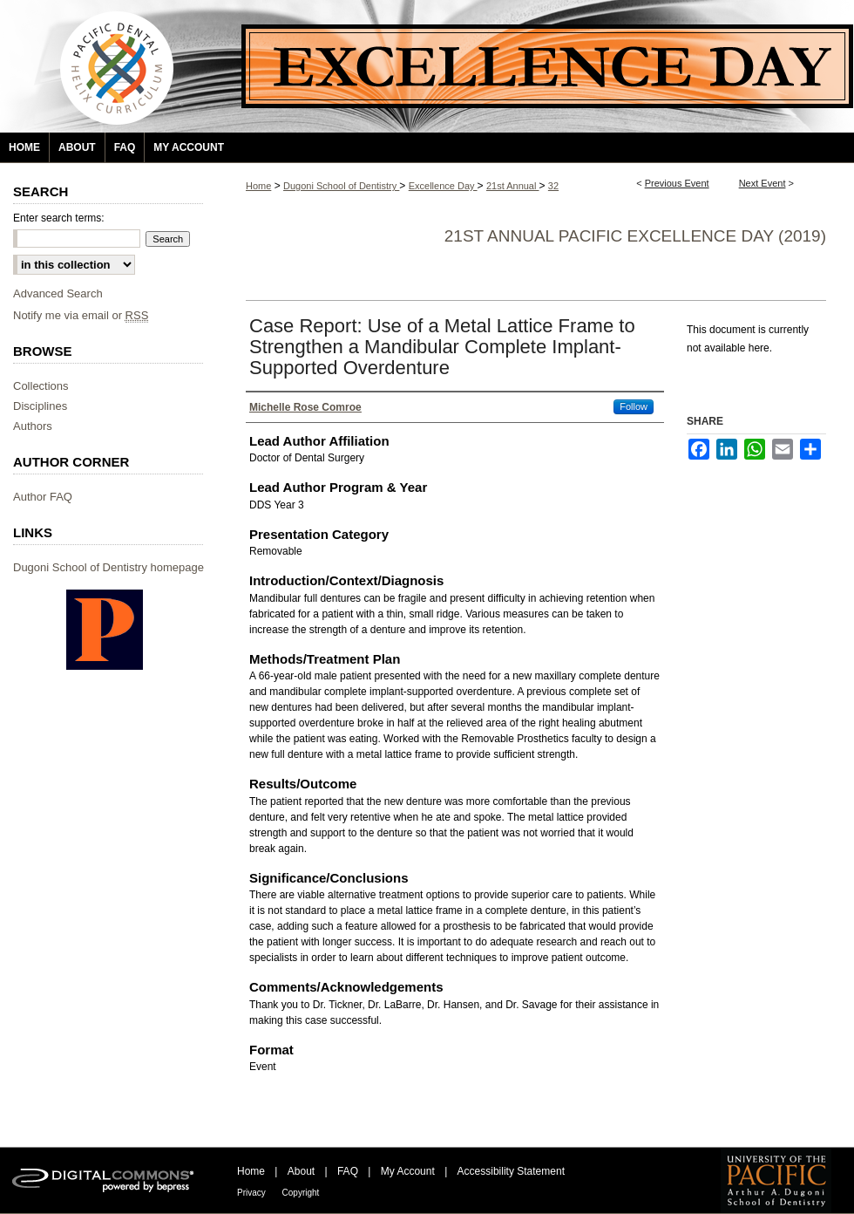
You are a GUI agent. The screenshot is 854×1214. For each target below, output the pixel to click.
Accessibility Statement (511, 1171)
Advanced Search (58, 293)
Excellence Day (443, 186)
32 (553, 186)
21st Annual (512, 186)
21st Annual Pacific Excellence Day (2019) (635, 236)
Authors (32, 426)
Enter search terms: (59, 218)
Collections (41, 385)
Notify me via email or (80, 315)
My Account (409, 1171)
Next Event (762, 183)
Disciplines (40, 406)
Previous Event (677, 183)
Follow (633, 406)
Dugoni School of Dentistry (341, 186)
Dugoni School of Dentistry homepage (108, 567)
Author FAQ (42, 496)
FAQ (349, 1171)
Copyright (301, 1192)
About (303, 1171)
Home (258, 186)
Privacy (252, 1192)
